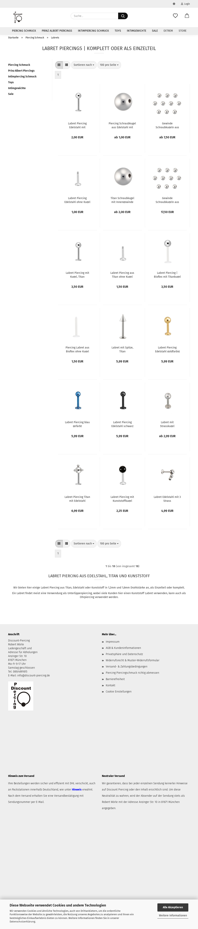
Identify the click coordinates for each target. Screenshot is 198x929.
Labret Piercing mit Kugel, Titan (77, 274)
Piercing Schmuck (24, 30)
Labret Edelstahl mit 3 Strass (167, 498)
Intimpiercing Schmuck (93, 30)
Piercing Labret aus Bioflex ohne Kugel (77, 349)
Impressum (112, 641)
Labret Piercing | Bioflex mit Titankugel (167, 274)
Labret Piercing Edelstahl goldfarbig (167, 349)
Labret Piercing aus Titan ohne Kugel (122, 274)
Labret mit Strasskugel (167, 424)
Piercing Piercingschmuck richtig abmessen (132, 672)
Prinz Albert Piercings (57, 30)
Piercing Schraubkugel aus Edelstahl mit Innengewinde (122, 125)
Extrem (168, 30)
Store (182, 30)
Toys (118, 30)
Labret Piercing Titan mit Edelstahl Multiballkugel (77, 498)
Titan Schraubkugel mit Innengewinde (122, 200)
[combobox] (84, 65)
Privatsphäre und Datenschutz (124, 654)
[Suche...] (123, 16)
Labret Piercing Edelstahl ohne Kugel (77, 200)
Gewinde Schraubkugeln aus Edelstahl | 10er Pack (167, 125)
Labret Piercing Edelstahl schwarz (122, 424)
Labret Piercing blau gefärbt (77, 424)
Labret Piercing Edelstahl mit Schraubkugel (77, 125)
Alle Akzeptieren (173, 907)
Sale (155, 30)
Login (185, 4)
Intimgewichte (136, 30)
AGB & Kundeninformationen (123, 648)
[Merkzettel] (175, 16)
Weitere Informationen (173, 915)
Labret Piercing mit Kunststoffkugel (122, 498)
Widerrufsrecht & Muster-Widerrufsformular (132, 660)
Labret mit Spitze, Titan (122, 349)
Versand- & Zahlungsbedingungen (126, 666)
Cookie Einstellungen (118, 691)
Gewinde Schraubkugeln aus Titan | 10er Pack (167, 200)
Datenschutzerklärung (22, 921)
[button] (187, 16)
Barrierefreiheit (115, 679)
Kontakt (110, 685)
